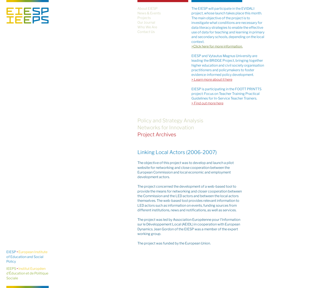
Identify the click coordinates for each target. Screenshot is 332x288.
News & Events (149, 13)
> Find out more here (207, 103)
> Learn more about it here (211, 80)
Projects (144, 18)
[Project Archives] (190, 134)
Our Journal (146, 22)
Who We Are (147, 27)
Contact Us (146, 32)
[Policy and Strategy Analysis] (190, 120)
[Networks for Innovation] (190, 127)
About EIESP (147, 9)
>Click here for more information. (217, 46)
